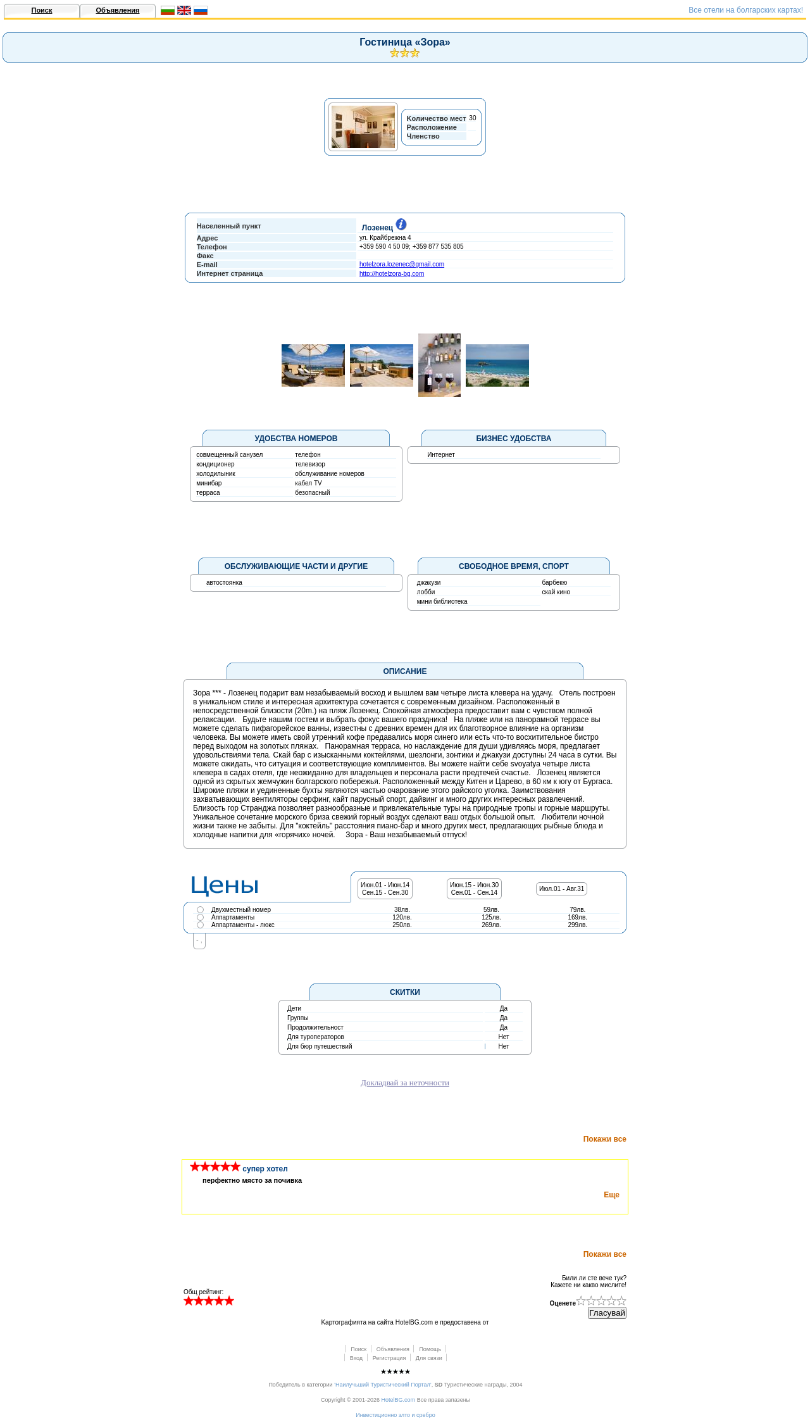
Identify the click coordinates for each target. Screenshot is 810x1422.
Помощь (430, 1349)
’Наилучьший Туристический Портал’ (383, 1384)
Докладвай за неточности (405, 1082)
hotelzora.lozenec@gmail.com (401, 264)
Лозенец (382, 227)
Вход (356, 1358)
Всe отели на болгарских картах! (745, 10)
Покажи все (604, 1139)
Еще (612, 1194)
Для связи (429, 1358)
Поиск (41, 10)
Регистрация (389, 1358)
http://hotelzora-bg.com (391, 273)
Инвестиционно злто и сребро (395, 1415)
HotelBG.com (399, 1400)
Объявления (117, 10)
